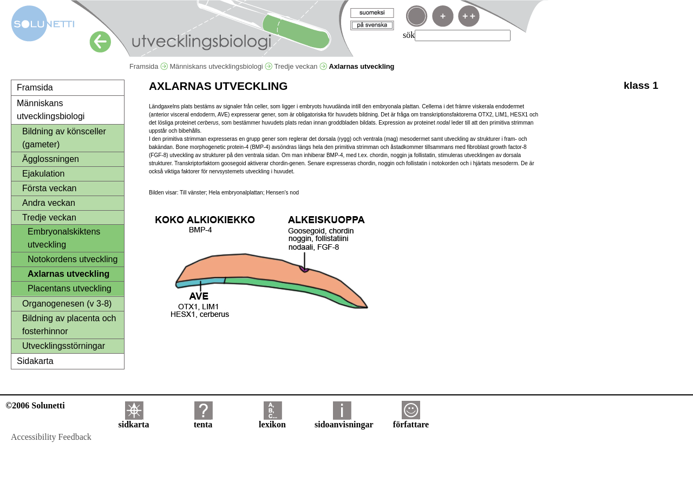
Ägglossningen (50, 159)
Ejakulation (43, 173)
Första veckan (49, 188)
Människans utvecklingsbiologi (220, 66)
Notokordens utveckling (72, 259)
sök (409, 35)
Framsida (148, 66)
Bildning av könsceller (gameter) (64, 138)
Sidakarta (35, 361)
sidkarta (134, 420)
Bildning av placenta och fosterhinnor (69, 325)
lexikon (272, 420)
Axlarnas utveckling (68, 273)
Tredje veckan (300, 66)
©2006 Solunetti (34, 405)
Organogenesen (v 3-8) (67, 303)
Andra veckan (48, 202)
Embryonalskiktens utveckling (64, 238)
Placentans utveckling (70, 288)
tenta (203, 420)
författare (411, 420)
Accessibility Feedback (51, 436)
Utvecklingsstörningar (63, 345)
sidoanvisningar (344, 420)
